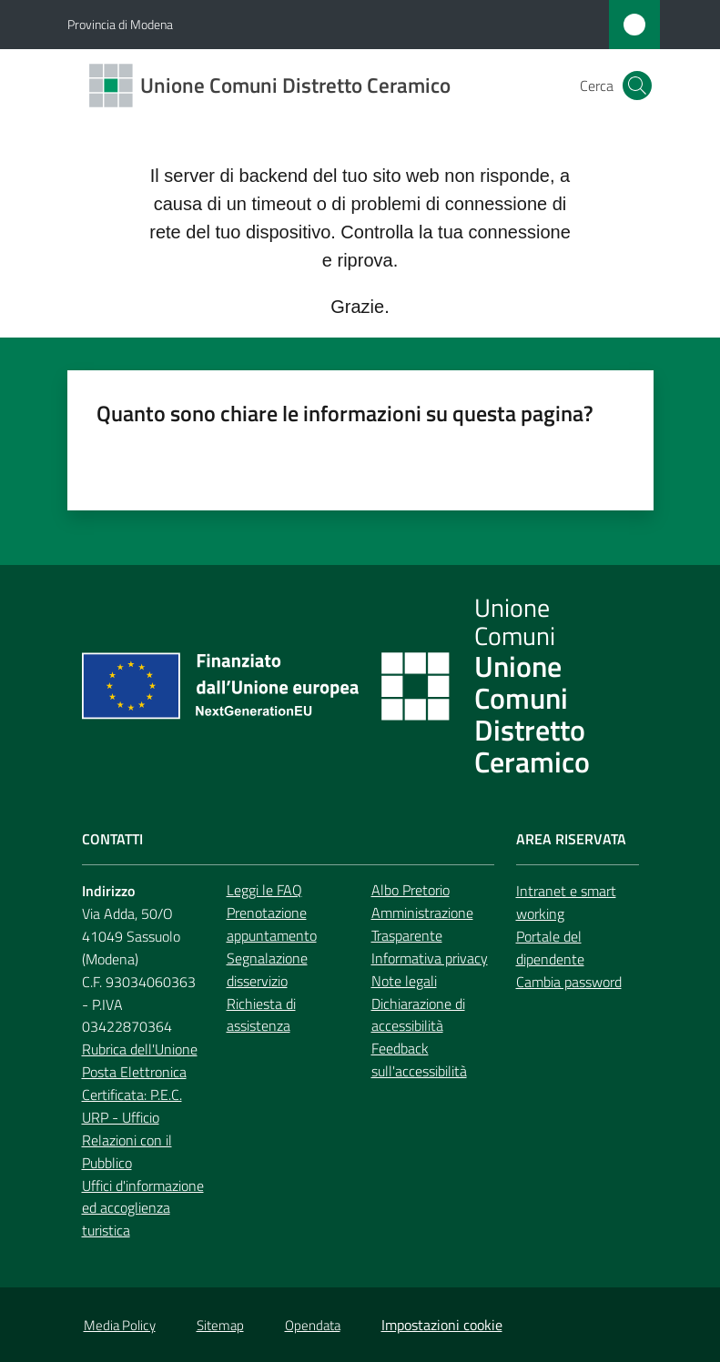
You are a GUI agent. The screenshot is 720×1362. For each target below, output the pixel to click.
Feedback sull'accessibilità (419, 1059)
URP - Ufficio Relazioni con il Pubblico (127, 1140)
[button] (637, 85)
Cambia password (569, 982)
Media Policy (120, 1325)
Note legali (404, 981)
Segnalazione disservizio (267, 969)
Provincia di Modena (120, 24)
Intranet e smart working (566, 902)
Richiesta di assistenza (261, 1015)
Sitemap (220, 1325)
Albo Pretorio (410, 890)
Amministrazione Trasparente (422, 924)
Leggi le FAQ (264, 890)
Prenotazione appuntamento (272, 924)
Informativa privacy (429, 958)
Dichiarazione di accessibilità (418, 1015)
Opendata (312, 1325)
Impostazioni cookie (441, 1325)
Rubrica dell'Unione (140, 1049)
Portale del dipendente (550, 947)
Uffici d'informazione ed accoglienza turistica (143, 1208)
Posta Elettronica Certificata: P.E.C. (134, 1083)
